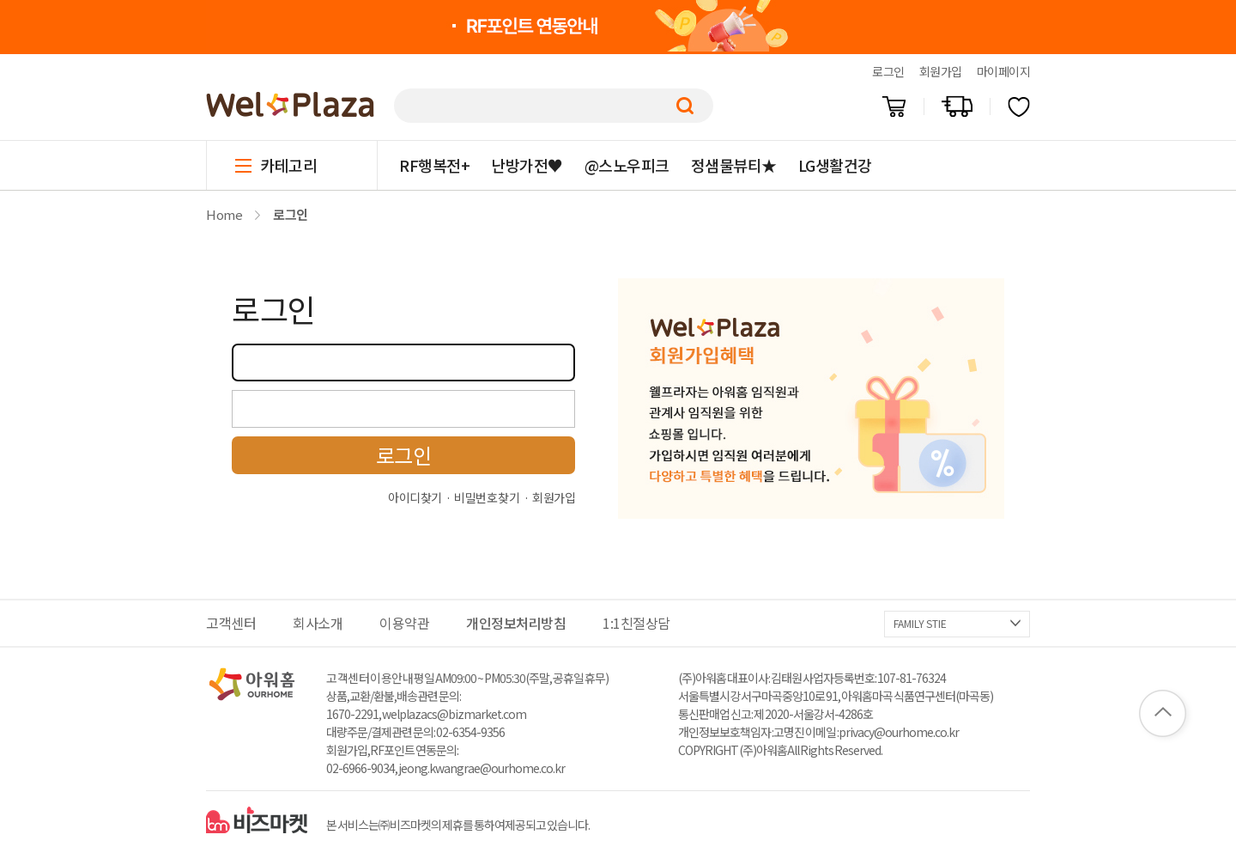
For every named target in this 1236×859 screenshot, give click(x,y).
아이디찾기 (415, 497)
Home (224, 214)
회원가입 (940, 71)
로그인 (888, 71)
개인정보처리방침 (516, 622)
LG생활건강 (835, 165)
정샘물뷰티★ (734, 165)
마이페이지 (1004, 71)
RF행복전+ (434, 165)
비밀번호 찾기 (486, 497)
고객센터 (231, 622)
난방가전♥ (527, 165)
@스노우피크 (627, 165)
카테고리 (288, 165)
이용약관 (404, 622)
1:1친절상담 (636, 622)
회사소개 (317, 622)
